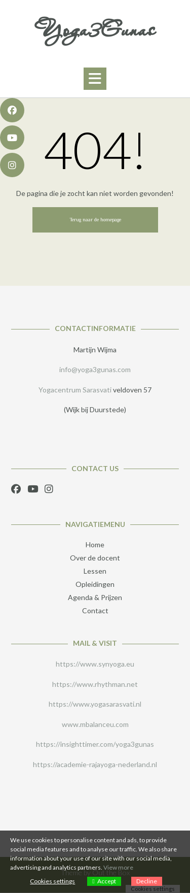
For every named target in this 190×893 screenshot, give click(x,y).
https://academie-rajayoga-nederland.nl (95, 764)
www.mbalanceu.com (95, 724)
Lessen (95, 571)
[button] (95, 79)
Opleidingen (95, 584)
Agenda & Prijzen (95, 597)
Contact (95, 610)
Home (95, 544)
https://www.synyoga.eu (95, 663)
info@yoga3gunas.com (95, 369)
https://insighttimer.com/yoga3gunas (95, 744)
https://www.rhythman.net (95, 684)
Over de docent (95, 557)
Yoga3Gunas (95, 29)
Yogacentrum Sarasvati (75, 389)
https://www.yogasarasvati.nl (95, 704)
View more (118, 867)
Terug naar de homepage (95, 219)
